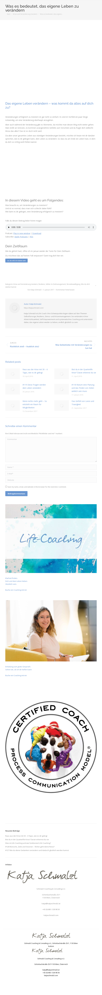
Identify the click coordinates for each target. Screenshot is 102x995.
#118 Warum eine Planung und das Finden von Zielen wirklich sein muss (83, 387)
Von (34, 290)
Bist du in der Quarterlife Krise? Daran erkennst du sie (84, 371)
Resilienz (42, 284)
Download (36, 233)
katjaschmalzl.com (51, 915)
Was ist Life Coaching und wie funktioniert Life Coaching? (28, 843)
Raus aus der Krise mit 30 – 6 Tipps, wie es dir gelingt (35, 371)
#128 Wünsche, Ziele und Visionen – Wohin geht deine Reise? (30, 846)
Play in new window (21, 233)
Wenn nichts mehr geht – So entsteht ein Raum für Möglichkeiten (35, 404)
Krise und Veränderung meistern (25, 284)
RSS (31, 236)
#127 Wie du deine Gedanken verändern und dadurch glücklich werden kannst (37, 850)
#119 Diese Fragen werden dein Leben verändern (34, 386)
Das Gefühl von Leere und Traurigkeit (83, 403)
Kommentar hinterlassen (65, 290)
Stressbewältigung (73, 284)
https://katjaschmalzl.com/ (34, 308)
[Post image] (12, 374)
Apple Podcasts (21, 236)
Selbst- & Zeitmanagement (56, 284)
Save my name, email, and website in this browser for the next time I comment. (37, 487)
